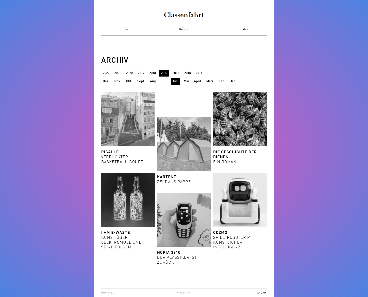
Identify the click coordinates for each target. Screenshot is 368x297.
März (210, 81)
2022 (106, 73)
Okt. (129, 81)
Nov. (117, 81)
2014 (199, 73)
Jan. (233, 81)
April (197, 81)
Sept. (141, 81)
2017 (164, 73)
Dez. (106, 81)
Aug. (153, 81)
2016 (175, 73)
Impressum (109, 293)
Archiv (262, 293)
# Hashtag (184, 293)
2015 (187, 73)
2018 (152, 73)
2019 (141, 73)
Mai (186, 81)
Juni (175, 81)
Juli (164, 81)
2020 (129, 73)
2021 (117, 73)
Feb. (222, 81)
